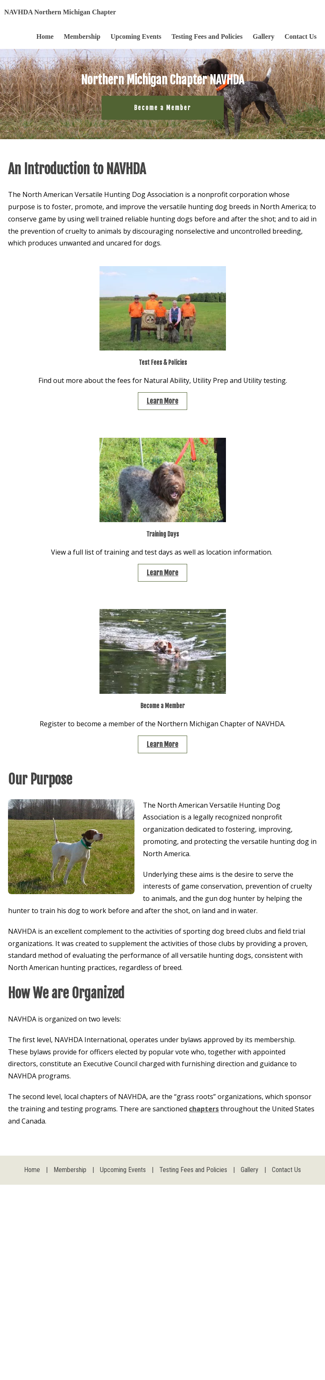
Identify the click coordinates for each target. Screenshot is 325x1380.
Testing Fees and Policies (207, 36)
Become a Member (162, 107)
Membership (82, 36)
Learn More (162, 401)
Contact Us (301, 36)
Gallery (263, 36)
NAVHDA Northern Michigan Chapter (60, 12)
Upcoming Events (135, 36)
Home (45, 36)
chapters (204, 1108)
